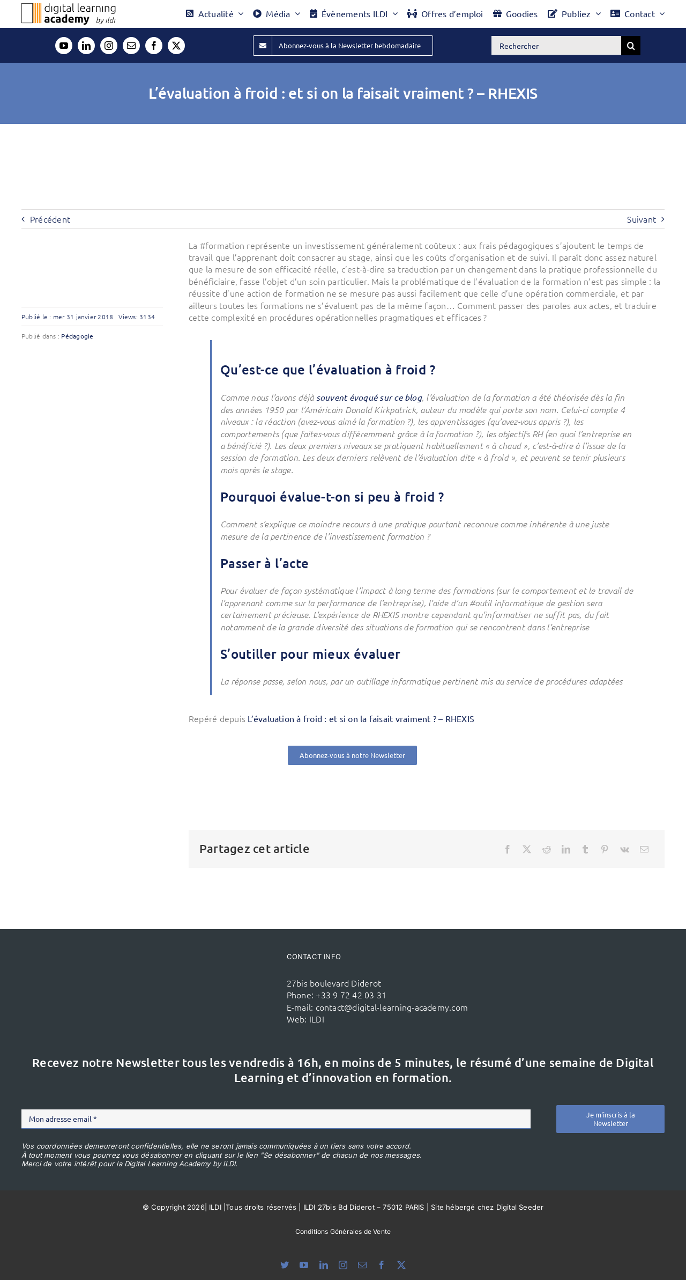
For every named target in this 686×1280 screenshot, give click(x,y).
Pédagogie (77, 336)
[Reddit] (546, 849)
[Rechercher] (556, 45)
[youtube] (63, 45)
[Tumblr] (585, 849)
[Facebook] (507, 849)
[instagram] (108, 45)
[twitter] (176, 45)
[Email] (644, 849)
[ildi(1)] (229, 973)
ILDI (316, 1019)
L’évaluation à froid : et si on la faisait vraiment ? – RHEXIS (361, 718)
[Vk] (625, 849)
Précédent (50, 219)
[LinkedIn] (566, 849)
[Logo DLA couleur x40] (68, 7)
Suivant (641, 219)
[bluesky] (284, 1265)
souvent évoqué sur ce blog (369, 397)
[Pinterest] (604, 849)
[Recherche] (630, 45)
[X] (526, 849)
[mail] (131, 45)
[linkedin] (86, 45)
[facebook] (153, 45)
